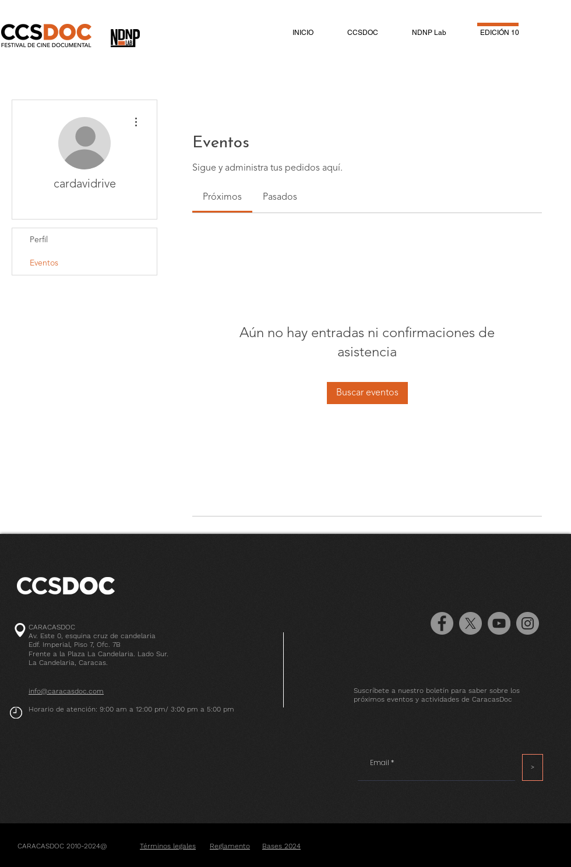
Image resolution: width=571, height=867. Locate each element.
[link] (222, 197)
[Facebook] (442, 623)
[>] (532, 767)
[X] (470, 623)
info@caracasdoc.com (66, 691)
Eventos (44, 263)
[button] (363, 32)
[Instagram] (527, 623)
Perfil (39, 240)
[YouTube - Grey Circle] (499, 623)
